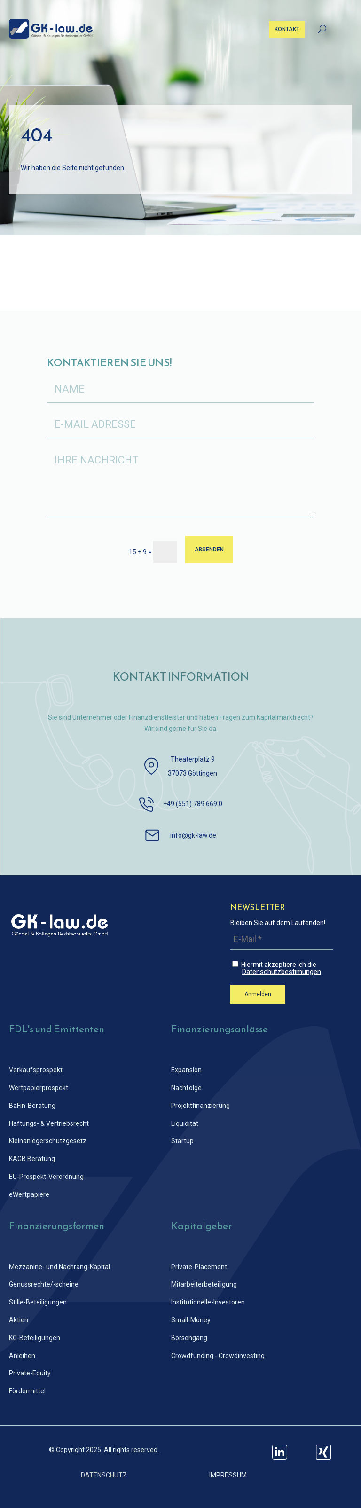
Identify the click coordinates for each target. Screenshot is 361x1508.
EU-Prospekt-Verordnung (46, 1176)
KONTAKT (287, 29)
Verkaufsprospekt (36, 1070)
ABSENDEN (209, 549)
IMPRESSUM (228, 1475)
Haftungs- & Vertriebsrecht (49, 1123)
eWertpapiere (29, 1194)
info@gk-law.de (193, 835)
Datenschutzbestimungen (281, 971)
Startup (182, 1141)
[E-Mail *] (281, 939)
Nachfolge (186, 1088)
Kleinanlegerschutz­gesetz (47, 1141)
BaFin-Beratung (32, 1105)
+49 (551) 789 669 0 (192, 804)
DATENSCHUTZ (104, 1475)
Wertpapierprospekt (38, 1088)
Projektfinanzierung (200, 1105)
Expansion (186, 1070)
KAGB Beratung (32, 1158)
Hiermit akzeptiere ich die (282, 968)
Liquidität (184, 1123)
